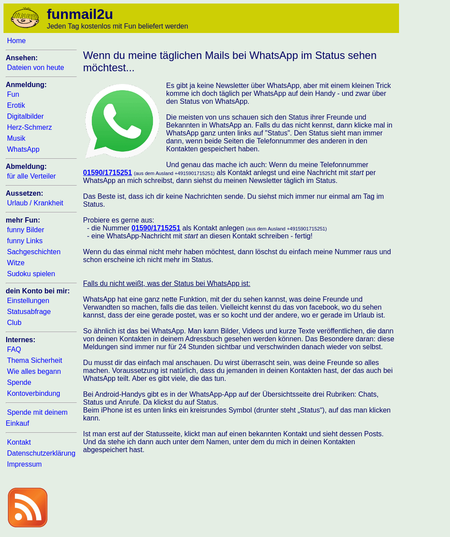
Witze (16, 263)
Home (16, 40)
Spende (19, 382)
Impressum (24, 464)
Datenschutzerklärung (41, 453)
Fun (13, 94)
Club (14, 322)
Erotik (16, 105)
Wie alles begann (34, 371)
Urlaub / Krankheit (35, 203)
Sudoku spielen (31, 274)
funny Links (25, 241)
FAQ (14, 349)
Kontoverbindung (33, 393)
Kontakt (19, 442)
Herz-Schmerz (29, 127)
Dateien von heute (35, 67)
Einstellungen (28, 300)
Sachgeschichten (34, 252)
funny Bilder (25, 230)
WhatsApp (23, 149)
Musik (16, 138)
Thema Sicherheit (34, 360)
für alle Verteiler (31, 176)
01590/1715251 (107, 172)
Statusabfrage (29, 311)
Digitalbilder (25, 116)
